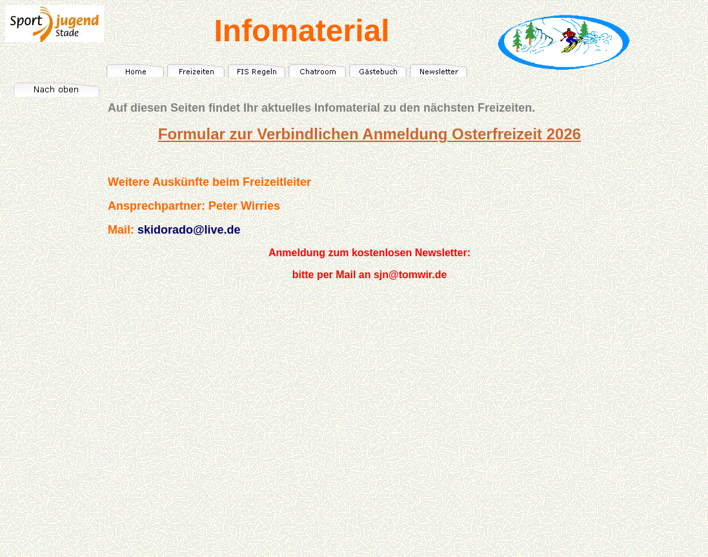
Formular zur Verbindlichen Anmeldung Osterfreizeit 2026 (369, 134)
